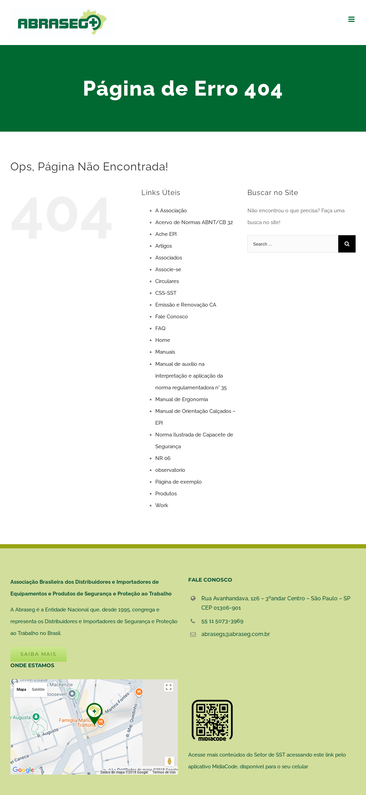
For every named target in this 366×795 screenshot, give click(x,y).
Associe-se (168, 269)
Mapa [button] (21, 689)
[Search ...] (292, 244)
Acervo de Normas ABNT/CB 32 (194, 222)
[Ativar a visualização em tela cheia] (168, 687)
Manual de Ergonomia (181, 399)
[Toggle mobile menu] (352, 19)
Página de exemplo (178, 482)
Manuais (165, 352)
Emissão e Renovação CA (185, 305)
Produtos (166, 494)
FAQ (160, 328)
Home (162, 340)
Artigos (163, 246)
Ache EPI (166, 234)
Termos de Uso (164, 772)
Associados (168, 258)
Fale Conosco (171, 316)
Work (161, 505)
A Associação (171, 210)
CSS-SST (165, 293)
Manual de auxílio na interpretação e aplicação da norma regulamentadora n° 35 (191, 376)
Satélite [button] (38, 689)
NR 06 (163, 458)
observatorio (170, 470)
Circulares (167, 281)
